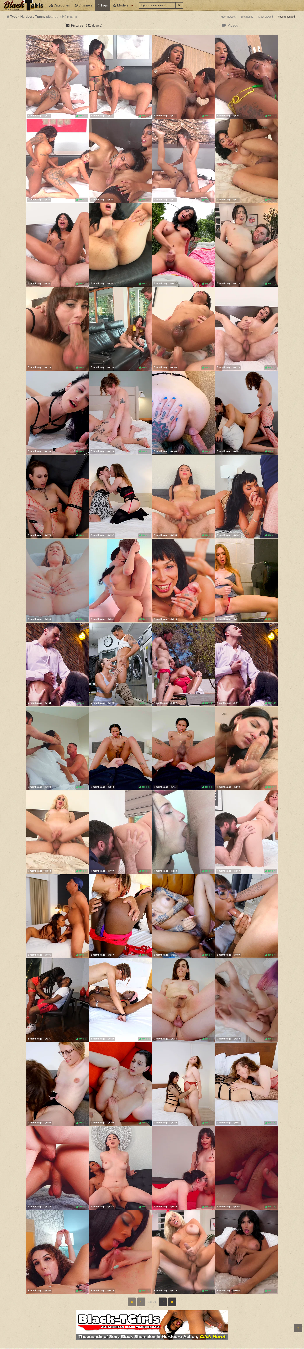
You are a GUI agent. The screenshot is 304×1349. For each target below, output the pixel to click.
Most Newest (228, 16)
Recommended (286, 16)
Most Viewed (265, 16)
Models (120, 5)
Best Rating (247, 16)
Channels (83, 5)
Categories (59, 5)
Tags (102, 5)
